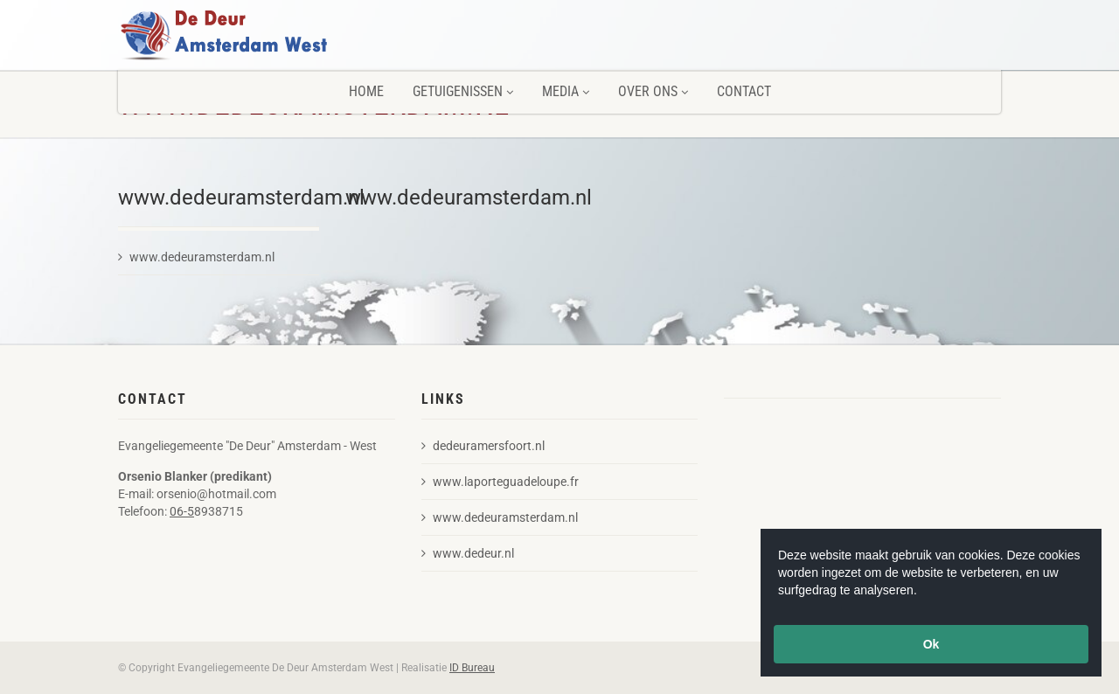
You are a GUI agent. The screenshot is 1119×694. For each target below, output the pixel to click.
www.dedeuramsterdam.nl (196, 257)
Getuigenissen (463, 91)
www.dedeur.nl (467, 553)
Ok (931, 644)
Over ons (653, 91)
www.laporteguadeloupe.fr (500, 482)
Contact (744, 91)
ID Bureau (472, 668)
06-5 (182, 511)
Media (565, 91)
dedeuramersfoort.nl (483, 446)
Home (366, 91)
